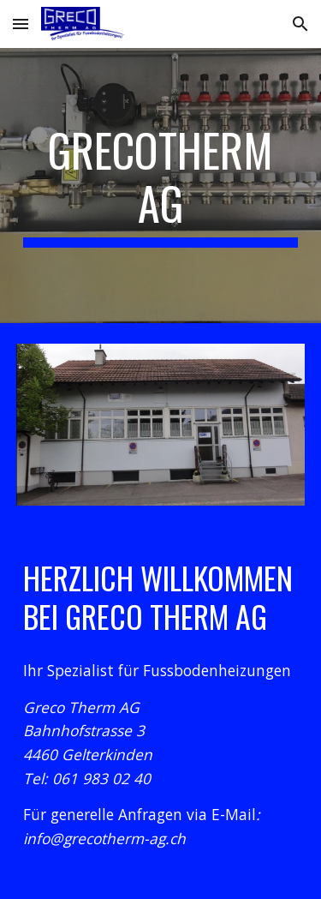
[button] (20, 23)
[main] (161, 186)
